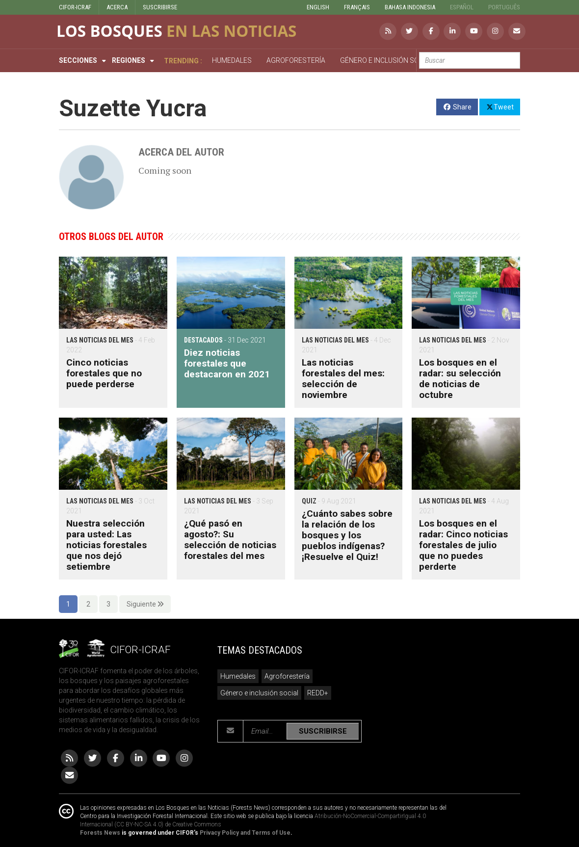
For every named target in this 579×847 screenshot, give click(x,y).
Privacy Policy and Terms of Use (245, 832)
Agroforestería (287, 676)
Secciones (78, 60)
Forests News (100, 832)
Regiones (128, 60)
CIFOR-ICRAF (75, 7)
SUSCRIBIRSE (160, 7)
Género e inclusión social (259, 693)
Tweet (500, 106)
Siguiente (145, 604)
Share (457, 107)
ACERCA (117, 7)
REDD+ (317, 693)
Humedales (238, 676)
